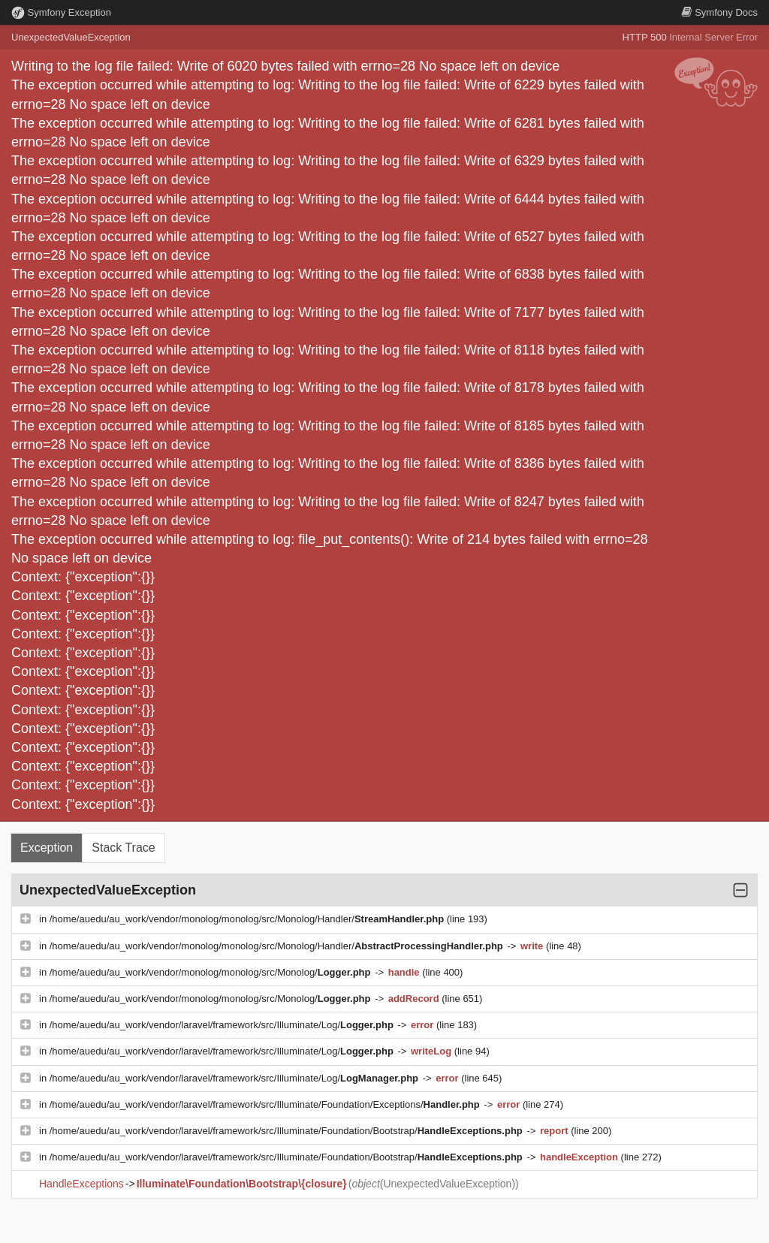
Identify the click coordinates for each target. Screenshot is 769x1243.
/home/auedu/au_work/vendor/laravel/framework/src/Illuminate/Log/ (223, 1024)
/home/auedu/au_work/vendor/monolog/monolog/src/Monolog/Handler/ (248, 919)
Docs (719, 12)
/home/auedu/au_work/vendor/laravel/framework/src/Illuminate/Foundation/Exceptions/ (266, 1104)
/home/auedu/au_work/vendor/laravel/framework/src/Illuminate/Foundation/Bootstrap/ (288, 1130)
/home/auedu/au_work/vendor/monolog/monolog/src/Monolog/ (211, 972)
